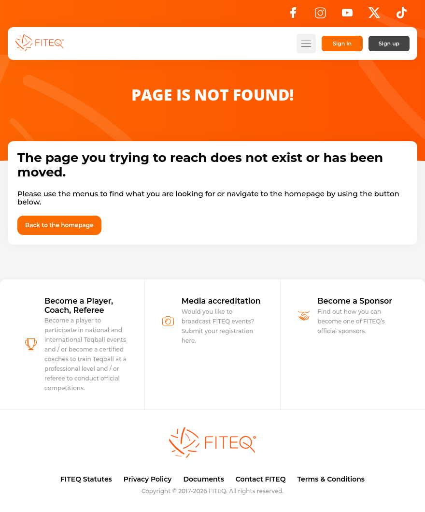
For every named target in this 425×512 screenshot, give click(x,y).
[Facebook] (293, 15)
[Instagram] (320, 15)
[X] (374, 15)
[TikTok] (402, 15)
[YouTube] (347, 15)
